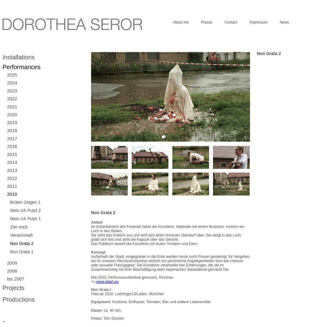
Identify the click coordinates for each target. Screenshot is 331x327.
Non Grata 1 (21, 251)
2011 (12, 186)
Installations (18, 57)
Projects (13, 287)
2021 (12, 106)
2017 (12, 138)
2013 (12, 170)
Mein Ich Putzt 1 (25, 218)
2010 (12, 194)
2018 (12, 130)
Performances (21, 67)
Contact (231, 22)
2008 (12, 270)
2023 (12, 90)
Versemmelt (21, 235)
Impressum (258, 22)
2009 (12, 263)
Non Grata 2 (21, 243)
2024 (12, 82)
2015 (12, 154)
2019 (12, 122)
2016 (12, 146)
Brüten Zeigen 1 (25, 202)
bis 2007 (15, 278)
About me (181, 22)
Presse (206, 22)
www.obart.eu (107, 282)
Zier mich (19, 227)
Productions (18, 299)
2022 (12, 98)
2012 (12, 178)
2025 (12, 74)
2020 (12, 114)
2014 (12, 162)
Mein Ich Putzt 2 (25, 210)
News (284, 22)
